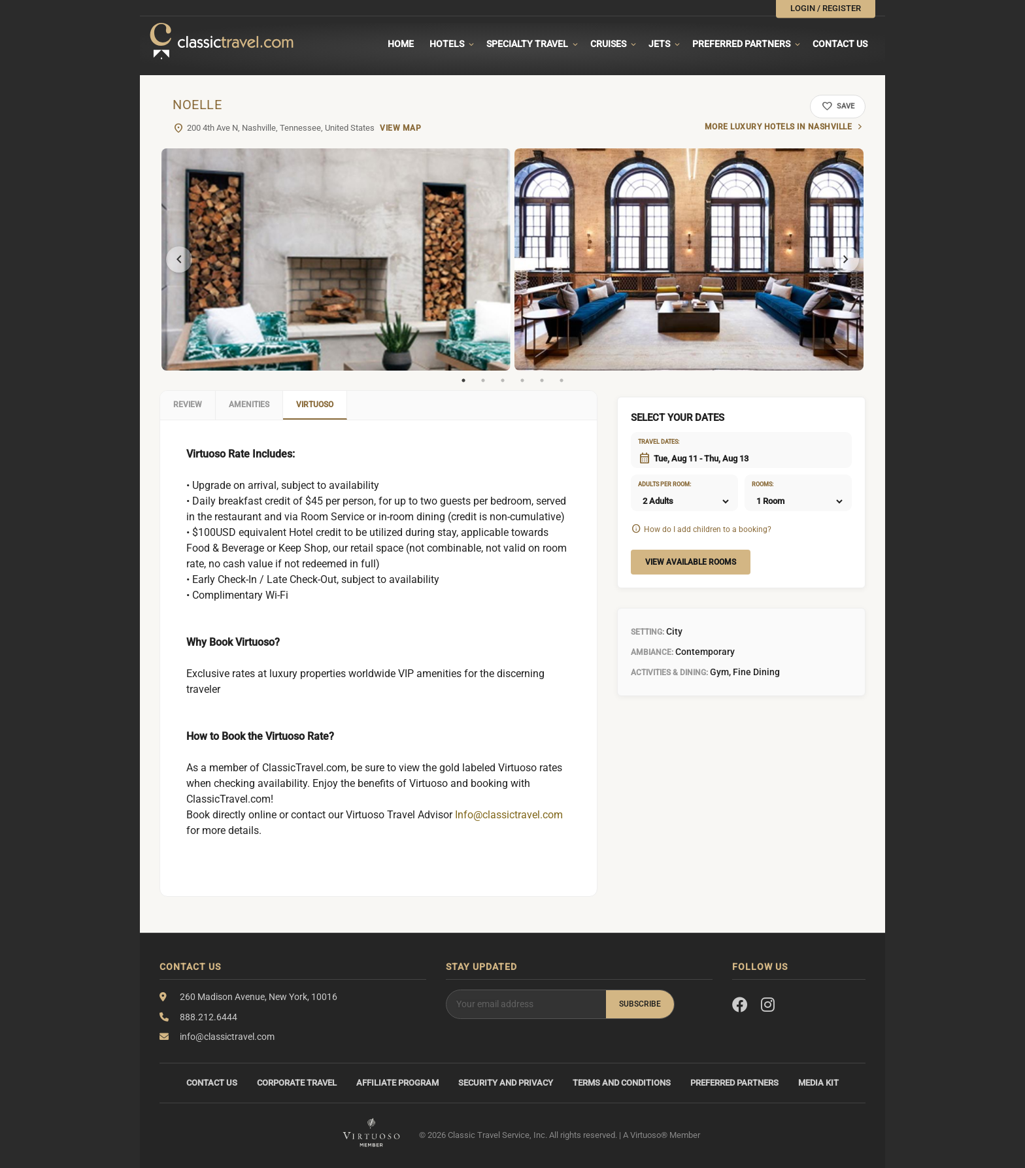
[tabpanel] (336, 259)
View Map (400, 128)
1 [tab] (463, 380)
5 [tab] (541, 380)
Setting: (647, 632)
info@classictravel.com (227, 1036)
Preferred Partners (741, 44)
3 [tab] (502, 380)
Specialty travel (527, 44)
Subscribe (640, 1004)
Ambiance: (652, 652)
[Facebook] (740, 1005)
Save (837, 106)
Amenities (249, 404)
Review (187, 404)
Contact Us (840, 44)
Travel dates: (654, 442)
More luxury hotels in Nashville (778, 126)
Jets (659, 44)
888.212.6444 (208, 1017)
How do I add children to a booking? (707, 529)
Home (401, 44)
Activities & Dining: (669, 672)
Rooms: (762, 484)
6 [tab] (561, 380)
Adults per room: (654, 484)
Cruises (608, 44)
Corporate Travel (297, 1083)
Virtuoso (314, 404)
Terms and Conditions (622, 1083)
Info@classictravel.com (509, 815)
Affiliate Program (397, 1083)
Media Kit (818, 1083)
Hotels (446, 44)
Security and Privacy (505, 1083)
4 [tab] (522, 380)
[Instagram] (768, 1005)
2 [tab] (483, 380)
